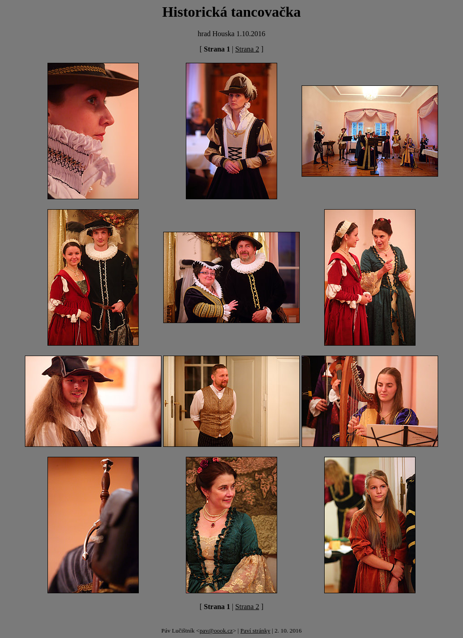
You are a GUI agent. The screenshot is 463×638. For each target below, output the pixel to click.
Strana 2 (247, 49)
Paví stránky (255, 630)
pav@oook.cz (215, 630)
